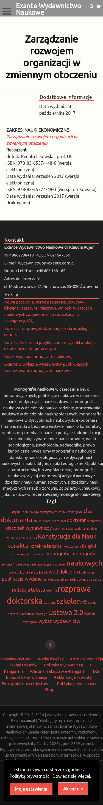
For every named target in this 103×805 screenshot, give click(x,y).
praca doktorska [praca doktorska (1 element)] (19, 572)
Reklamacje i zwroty (73, 677)
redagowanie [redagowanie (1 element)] (79, 579)
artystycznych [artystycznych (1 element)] (48, 512)
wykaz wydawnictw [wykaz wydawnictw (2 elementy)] (59, 621)
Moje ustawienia (31, 789)
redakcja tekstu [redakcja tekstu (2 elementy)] (28, 589)
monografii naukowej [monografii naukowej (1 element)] (15, 564)
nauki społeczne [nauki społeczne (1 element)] (41, 564)
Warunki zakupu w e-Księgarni (58, 671)
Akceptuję (73, 788)
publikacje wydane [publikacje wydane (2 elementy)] (22, 578)
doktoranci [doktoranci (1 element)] (58, 521)
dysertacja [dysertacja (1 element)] (60, 528)
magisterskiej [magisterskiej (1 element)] (35, 554)
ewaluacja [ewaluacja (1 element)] (75, 528)
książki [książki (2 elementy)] (89, 546)
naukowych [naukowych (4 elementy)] (84, 563)
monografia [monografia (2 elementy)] (58, 553)
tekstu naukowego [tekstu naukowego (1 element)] (34, 614)
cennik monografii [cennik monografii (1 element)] (70, 512)
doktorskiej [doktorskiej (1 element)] (94, 521)
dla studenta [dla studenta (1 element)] (42, 521)
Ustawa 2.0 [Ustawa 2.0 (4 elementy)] (65, 612)
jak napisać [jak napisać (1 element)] (89, 528)
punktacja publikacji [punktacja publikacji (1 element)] (56, 579)
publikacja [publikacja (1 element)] (87, 572)
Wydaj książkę (51, 659)
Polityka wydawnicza (63, 665)
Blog (48, 689)
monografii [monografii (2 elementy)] (83, 553)
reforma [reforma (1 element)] (51, 590)
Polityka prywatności (76, 683)
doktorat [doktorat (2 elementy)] (76, 520)
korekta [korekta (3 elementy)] (18, 545)
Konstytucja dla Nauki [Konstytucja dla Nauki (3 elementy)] (68, 536)
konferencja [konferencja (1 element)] (29, 537)
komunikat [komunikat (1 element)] (12, 537)
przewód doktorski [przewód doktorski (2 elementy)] (59, 571)
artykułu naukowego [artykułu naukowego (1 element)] (25, 512)
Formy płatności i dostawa (26, 683)
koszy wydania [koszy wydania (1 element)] (71, 546)
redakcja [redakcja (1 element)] (95, 579)
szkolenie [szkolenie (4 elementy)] (72, 601)
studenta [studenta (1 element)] (49, 602)
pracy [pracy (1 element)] (34, 572)
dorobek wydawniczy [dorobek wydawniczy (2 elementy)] (29, 528)
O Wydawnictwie (16, 659)
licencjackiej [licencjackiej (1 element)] (16, 554)
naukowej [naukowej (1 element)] (59, 564)
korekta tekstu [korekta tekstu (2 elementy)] (45, 546)
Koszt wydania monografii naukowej (38, 356)
